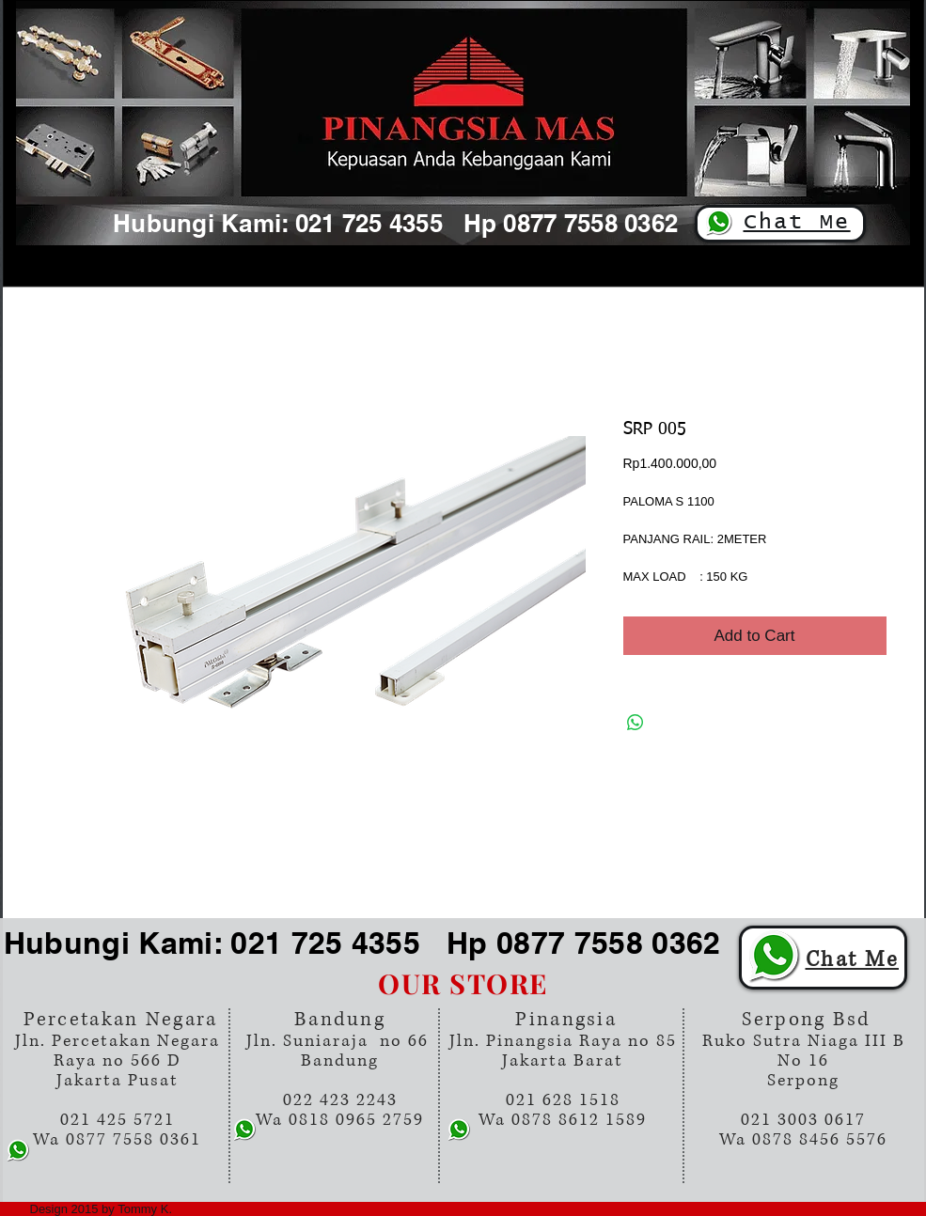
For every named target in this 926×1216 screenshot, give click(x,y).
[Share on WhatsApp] (635, 722)
